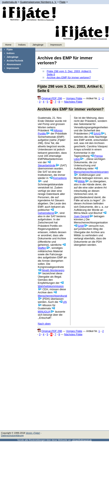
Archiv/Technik (15, 60)
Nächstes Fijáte (73, 101)
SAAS (97, 133)
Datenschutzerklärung (12, 435)
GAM (81, 225)
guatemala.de (9, 2)
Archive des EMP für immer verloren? (69, 77)
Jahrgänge (37, 44)
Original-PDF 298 (52, 98)
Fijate (62, 2)
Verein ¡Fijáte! (33, 433)
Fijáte (10, 49)
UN (65, 301)
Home (8, 44)
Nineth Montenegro (53, 270)
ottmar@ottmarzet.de (82, 440)
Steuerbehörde (46, 165)
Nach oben (44, 323)
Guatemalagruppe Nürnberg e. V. (38, 2)
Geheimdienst (46, 213)
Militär (81, 181)
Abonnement (14, 64)
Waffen (42, 247)
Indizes (22, 44)
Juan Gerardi (81, 216)
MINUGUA (44, 311)
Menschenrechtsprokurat (52, 295)
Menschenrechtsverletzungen (91, 171)
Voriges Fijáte (74, 98)
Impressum (56, 44)
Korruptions (60, 178)
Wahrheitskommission (51, 286)
